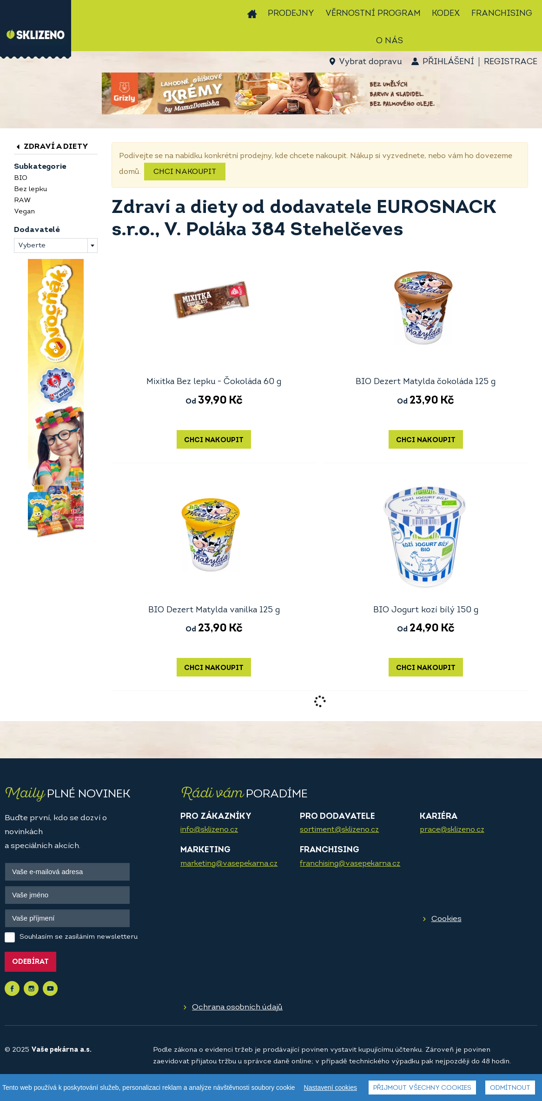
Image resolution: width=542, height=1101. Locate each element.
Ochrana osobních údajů (237, 1007)
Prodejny (291, 13)
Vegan (24, 211)
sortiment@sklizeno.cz (339, 830)
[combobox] (56, 245)
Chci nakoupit (184, 172)
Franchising (501, 13)
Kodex (446, 13)
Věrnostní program (373, 13)
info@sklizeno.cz (209, 830)
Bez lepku (30, 189)
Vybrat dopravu (370, 62)
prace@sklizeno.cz (452, 830)
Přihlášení (448, 62)
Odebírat (30, 962)
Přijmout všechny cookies (422, 1088)
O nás (389, 41)
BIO (20, 178)
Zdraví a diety (51, 147)
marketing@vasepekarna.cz (229, 864)
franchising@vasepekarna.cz (350, 864)
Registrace (510, 62)
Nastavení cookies (330, 1087)
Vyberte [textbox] (32, 245)
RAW (22, 200)
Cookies (446, 919)
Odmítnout (510, 1088)
